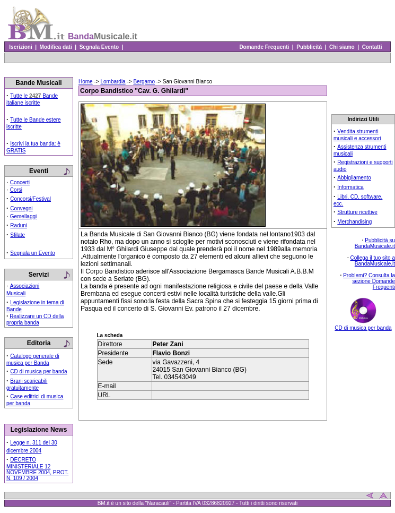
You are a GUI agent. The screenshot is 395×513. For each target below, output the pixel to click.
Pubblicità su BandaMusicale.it (375, 243)
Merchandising (354, 222)
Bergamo (144, 81)
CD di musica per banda (38, 371)
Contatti (372, 47)
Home (85, 81)
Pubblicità (309, 47)
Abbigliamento (354, 178)
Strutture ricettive (357, 212)
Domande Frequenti (264, 47)
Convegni (21, 208)
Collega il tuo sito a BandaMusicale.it (373, 261)
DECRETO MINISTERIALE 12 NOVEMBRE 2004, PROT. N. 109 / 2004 (37, 469)
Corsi (16, 190)
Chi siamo (341, 47)
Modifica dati (56, 47)
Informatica (350, 187)
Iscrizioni (20, 47)
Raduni (18, 225)
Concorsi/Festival (30, 199)
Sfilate (17, 235)
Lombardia (112, 81)
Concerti (20, 182)
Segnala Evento (99, 47)
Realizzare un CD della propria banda (35, 319)
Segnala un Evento (32, 253)
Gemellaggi (23, 216)
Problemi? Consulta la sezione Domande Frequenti (369, 281)
